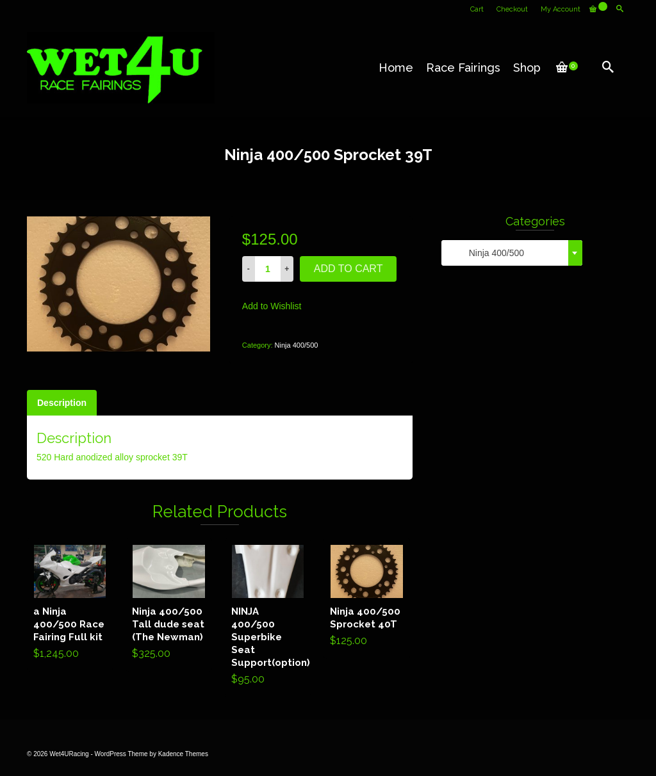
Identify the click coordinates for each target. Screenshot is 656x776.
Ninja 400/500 (296, 345)
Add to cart (348, 268)
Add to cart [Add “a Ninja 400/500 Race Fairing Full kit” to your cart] (70, 604)
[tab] (62, 403)
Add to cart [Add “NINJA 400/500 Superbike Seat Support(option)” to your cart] (268, 617)
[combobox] (511, 253)
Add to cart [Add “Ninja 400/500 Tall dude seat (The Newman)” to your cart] (168, 604)
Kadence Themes (183, 753)
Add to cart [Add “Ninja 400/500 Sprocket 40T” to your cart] (366, 598)
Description (61, 403)
